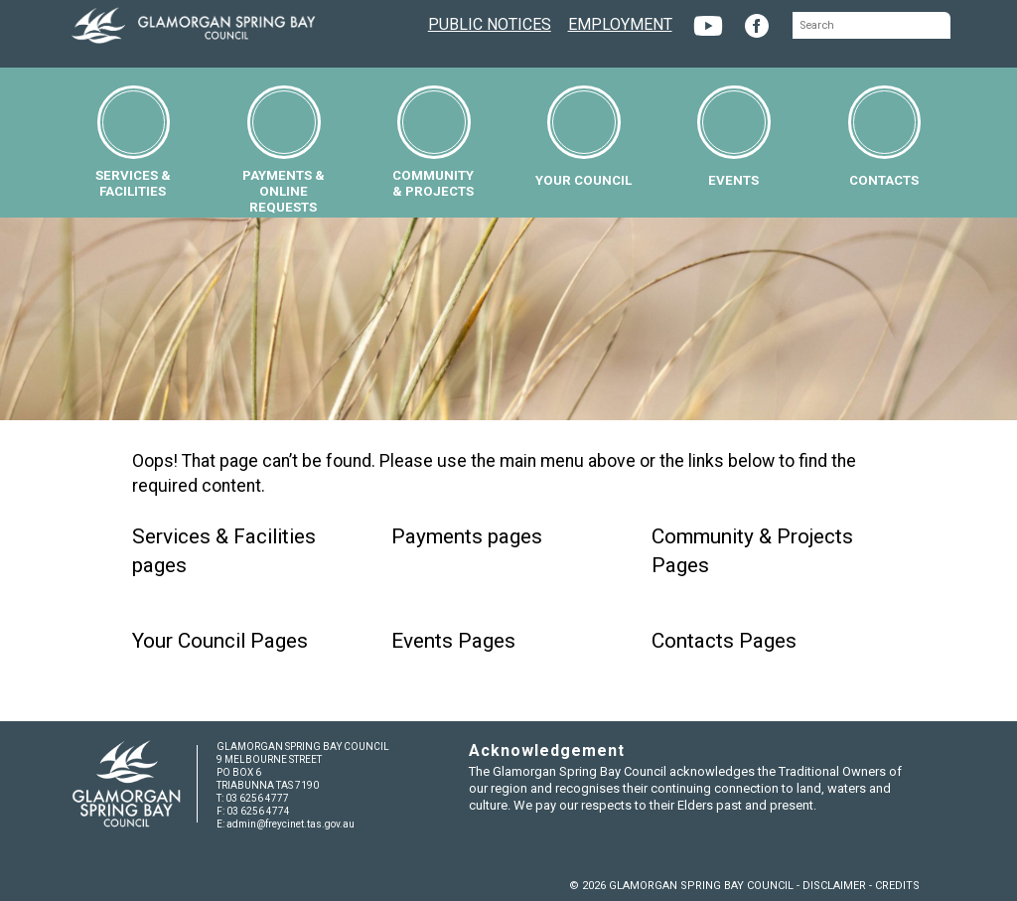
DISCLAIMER (834, 885)
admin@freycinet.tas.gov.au (290, 824)
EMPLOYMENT (620, 22)
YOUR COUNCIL (583, 136)
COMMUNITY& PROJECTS (433, 142)
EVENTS (734, 136)
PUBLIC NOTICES (489, 22)
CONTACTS (885, 136)
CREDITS (897, 885)
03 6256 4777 (257, 798)
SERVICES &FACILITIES (133, 142)
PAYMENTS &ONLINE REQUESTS (283, 150)
